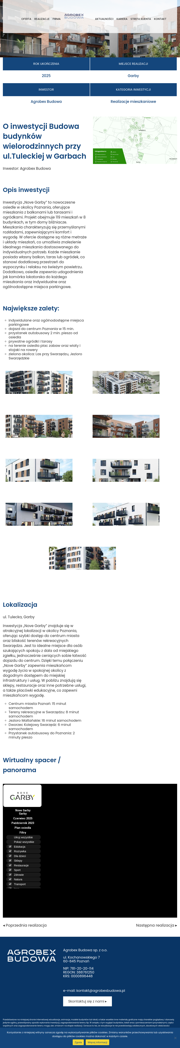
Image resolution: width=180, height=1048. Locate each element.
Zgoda (78, 1042)
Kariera (121, 19)
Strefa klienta (140, 19)
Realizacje (42, 19)
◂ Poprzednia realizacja (25, 925)
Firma (57, 19)
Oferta (26, 19)
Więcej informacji (97, 1042)
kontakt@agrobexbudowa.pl (100, 990)
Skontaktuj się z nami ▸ (87, 1001)
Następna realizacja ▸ (156, 925)
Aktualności (104, 19)
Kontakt (160, 19)
